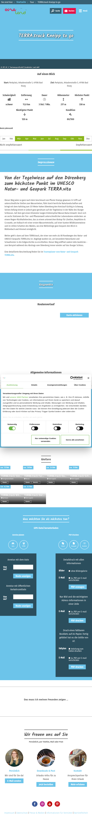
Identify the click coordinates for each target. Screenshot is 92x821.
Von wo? (5, 568)
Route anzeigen (23, 576)
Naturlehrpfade (36, 482)
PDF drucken (77, 620)
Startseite (21, 2)
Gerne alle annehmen (75, 440)
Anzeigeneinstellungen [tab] (57, 385)
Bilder (62, 570)
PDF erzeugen (77, 586)
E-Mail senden (14, 780)
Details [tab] (34, 385)
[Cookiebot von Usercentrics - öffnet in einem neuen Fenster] (72, 378)
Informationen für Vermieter (59, 812)
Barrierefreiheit (81, 812)
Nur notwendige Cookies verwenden (45, 439)
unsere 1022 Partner (19, 397)
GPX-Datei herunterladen (46, 528)
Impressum (9, 812)
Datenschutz (22, 812)
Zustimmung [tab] (12, 385)
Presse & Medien (37, 812)
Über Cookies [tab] (80, 385)
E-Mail (62, 577)
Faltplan (62, 648)
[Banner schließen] (88, 378)
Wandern (5, 482)
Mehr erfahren (78, 784)
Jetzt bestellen (46, 784)
